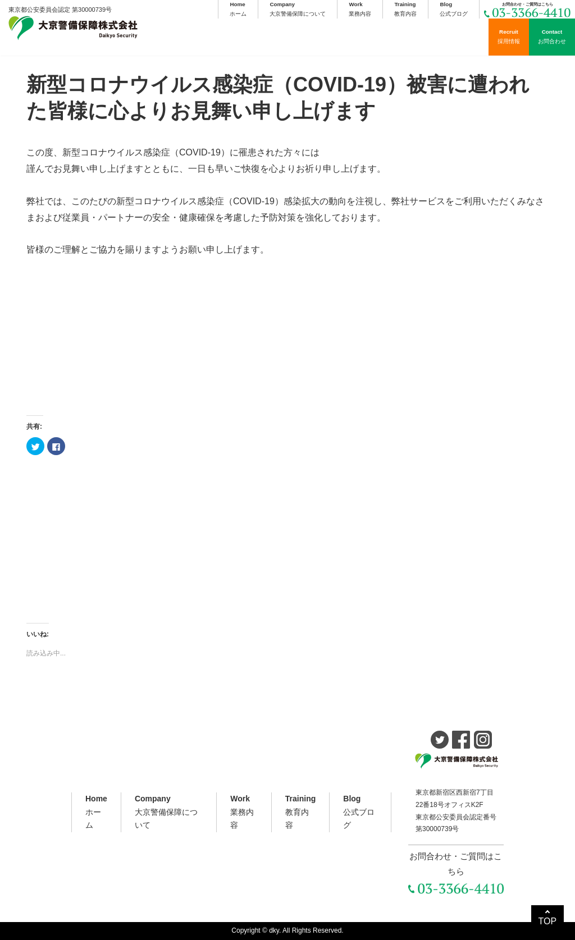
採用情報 (509, 35)
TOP (548, 921)
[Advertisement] (287, 336)
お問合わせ (552, 35)
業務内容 (360, 8)
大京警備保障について (298, 8)
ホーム (238, 8)
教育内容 (405, 8)
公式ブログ (454, 8)
